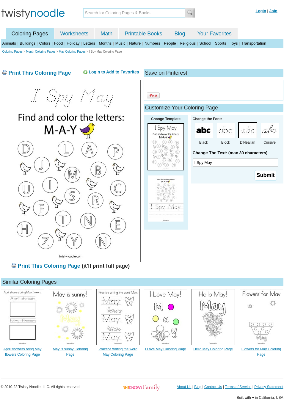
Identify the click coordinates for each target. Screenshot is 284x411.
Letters (89, 43)
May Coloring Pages (72, 51)
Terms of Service (238, 387)
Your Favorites (214, 34)
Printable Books (143, 34)
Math (106, 34)
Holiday (73, 43)
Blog (179, 34)
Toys (234, 43)
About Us (184, 387)
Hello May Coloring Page (213, 349)
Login (261, 11)
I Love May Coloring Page (165, 349)
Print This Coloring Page (40, 73)
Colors (45, 43)
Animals (9, 43)
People (170, 43)
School (205, 43)
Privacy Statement (268, 387)
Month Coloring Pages (40, 51)
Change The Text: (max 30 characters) (230, 152)
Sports (220, 43)
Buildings (27, 43)
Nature (135, 43)
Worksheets (74, 34)
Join (273, 11)
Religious (187, 43)
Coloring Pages (30, 34)
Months (105, 43)
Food (58, 43)
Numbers (152, 43)
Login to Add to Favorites (114, 72)
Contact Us (213, 387)
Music (120, 43)
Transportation (253, 43)
